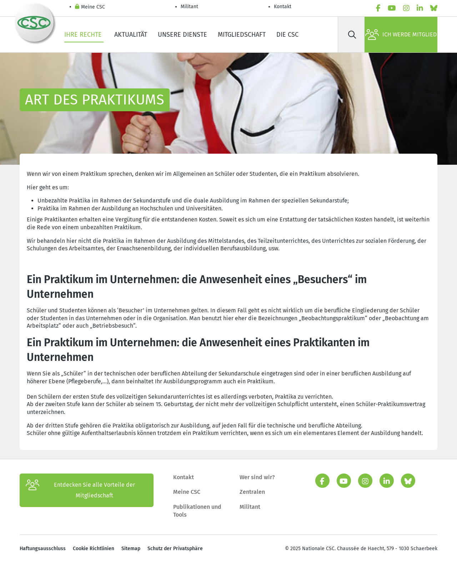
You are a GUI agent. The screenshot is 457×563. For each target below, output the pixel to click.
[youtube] (392, 8)
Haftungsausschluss (43, 549)
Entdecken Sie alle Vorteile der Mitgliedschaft (80, 490)
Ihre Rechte (84, 35)
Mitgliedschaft (242, 35)
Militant (189, 7)
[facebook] (378, 8)
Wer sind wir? (257, 477)
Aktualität (130, 35)
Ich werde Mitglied (401, 34)
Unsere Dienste (182, 35)
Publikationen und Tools (197, 510)
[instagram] (406, 8)
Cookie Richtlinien (93, 549)
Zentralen (252, 491)
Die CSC (287, 35)
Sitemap (130, 549)
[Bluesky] (434, 8)
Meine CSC (90, 7)
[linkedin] (420, 8)
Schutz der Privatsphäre (175, 549)
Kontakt (283, 7)
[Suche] (352, 34)
